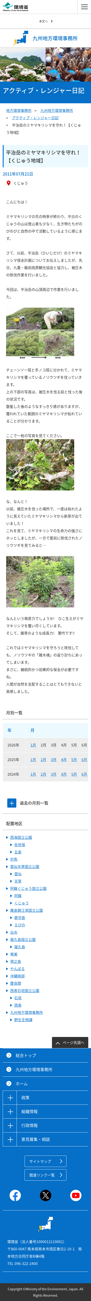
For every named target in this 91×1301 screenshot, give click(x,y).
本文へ (43, 21)
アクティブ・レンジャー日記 (35, 117)
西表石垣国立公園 (24, 990)
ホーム (22, 1084)
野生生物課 (23, 1019)
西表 (18, 1005)
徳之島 (15, 961)
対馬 (13, 859)
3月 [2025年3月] (54, 759)
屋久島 (19, 946)
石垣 (18, 997)
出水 (13, 932)
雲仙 (18, 873)
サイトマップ (40, 1161)
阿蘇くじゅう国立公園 (28, 888)
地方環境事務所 (19, 110)
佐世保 (19, 844)
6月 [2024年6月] (84, 774)
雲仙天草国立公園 (24, 866)
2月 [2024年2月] (43, 774)
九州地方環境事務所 (56, 110)
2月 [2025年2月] (43, 759)
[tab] (11, 803)
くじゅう (21, 903)
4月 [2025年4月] (64, 759)
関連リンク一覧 (42, 1175)
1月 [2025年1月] (33, 759)
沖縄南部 (17, 976)
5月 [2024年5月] (74, 774)
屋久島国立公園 (23, 939)
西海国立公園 (21, 837)
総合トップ (26, 1055)
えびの (19, 925)
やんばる (17, 968)
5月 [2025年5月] (74, 759)
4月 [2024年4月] (64, 774)
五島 (18, 852)
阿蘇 (18, 895)
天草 (18, 881)
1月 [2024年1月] (33, 774)
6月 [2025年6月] (84, 759)
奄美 (13, 954)
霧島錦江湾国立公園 (26, 910)
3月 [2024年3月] (54, 774)
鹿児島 (19, 917)
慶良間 (15, 983)
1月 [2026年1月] (33, 745)
